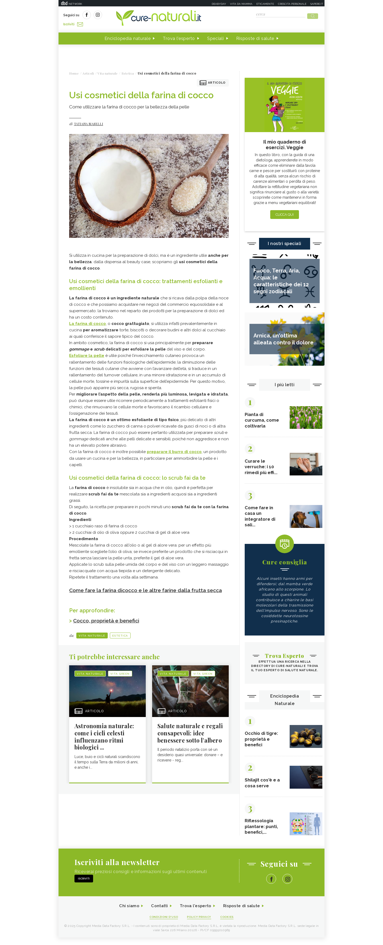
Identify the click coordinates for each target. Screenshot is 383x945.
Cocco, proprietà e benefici (108, 625)
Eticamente (265, 3)
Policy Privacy (200, 924)
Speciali (215, 36)
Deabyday (219, 3)
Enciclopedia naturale (128, 36)
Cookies (229, 924)
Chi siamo (126, 912)
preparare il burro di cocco (174, 449)
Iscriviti (123, 15)
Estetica (120, 640)
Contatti (158, 912)
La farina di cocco (87, 322)
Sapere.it (316, 3)
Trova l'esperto (179, 36)
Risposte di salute (255, 36)
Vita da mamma (241, 3)
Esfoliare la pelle (86, 354)
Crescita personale (292, 3)
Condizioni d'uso (162, 924)
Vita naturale (92, 640)
